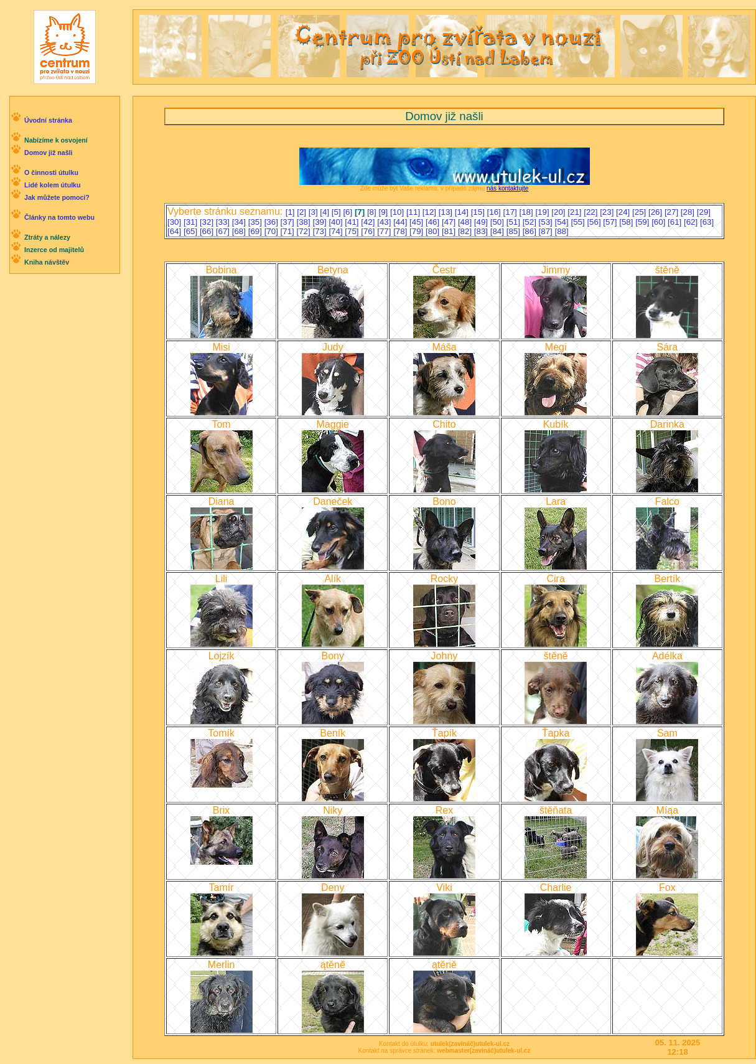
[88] (562, 231)
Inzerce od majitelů (54, 249)
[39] (320, 222)
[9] (384, 212)
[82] (466, 231)
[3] (314, 212)
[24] (624, 212)
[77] (385, 231)
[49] (482, 222)
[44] (401, 222)
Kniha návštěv (46, 262)
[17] (511, 212)
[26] (656, 212)
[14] (463, 212)
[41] (353, 222)
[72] (305, 231)
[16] (495, 212)
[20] (559, 212)
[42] (369, 222)
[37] (289, 222)
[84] (498, 231)
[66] (208, 231)
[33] (224, 222)
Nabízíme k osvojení (56, 140)
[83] (482, 231)
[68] (240, 231)
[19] (543, 212)
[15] (479, 212)
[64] (175, 231)
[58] (627, 222)
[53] (547, 222)
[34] (240, 222)
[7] (361, 212)
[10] (398, 212)
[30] (175, 222)
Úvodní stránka (48, 120)
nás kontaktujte (507, 188)
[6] (349, 212)
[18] (527, 212)
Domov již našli (48, 152)
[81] (450, 231)
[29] (704, 212)
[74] (337, 231)
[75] (353, 231)
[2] (303, 212)
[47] (450, 222)
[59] (643, 222)
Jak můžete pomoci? (57, 197)
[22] (592, 212)
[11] (414, 212)
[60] (659, 222)
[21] (575, 212)
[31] (192, 222)
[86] (531, 231)
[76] (369, 231)
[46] (434, 222)
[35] (256, 222)
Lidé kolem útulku (52, 185)
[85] (514, 231)
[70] (272, 231)
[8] (373, 212)
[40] (337, 222)
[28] (689, 212)
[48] (466, 222)
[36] (272, 222)
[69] (256, 231)
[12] (430, 212)
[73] (320, 231)
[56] (595, 222)
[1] (291, 212)
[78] (401, 231)
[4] (326, 212)
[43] (385, 222)
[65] (192, 231)
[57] (611, 222)
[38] (305, 222)
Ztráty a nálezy (47, 237)
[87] (547, 231)
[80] (434, 231)
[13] (447, 212)
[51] (514, 222)
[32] (208, 222)
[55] (579, 222)
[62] (692, 222)
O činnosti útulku (51, 172)
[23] (608, 212)
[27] (673, 212)
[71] (289, 231)
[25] (640, 212)
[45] (417, 222)
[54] (563, 222)
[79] (417, 231)
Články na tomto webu (59, 217)
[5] (337, 212)
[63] (707, 222)
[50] (498, 222)
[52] (531, 222)
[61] (676, 222)
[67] (224, 231)
